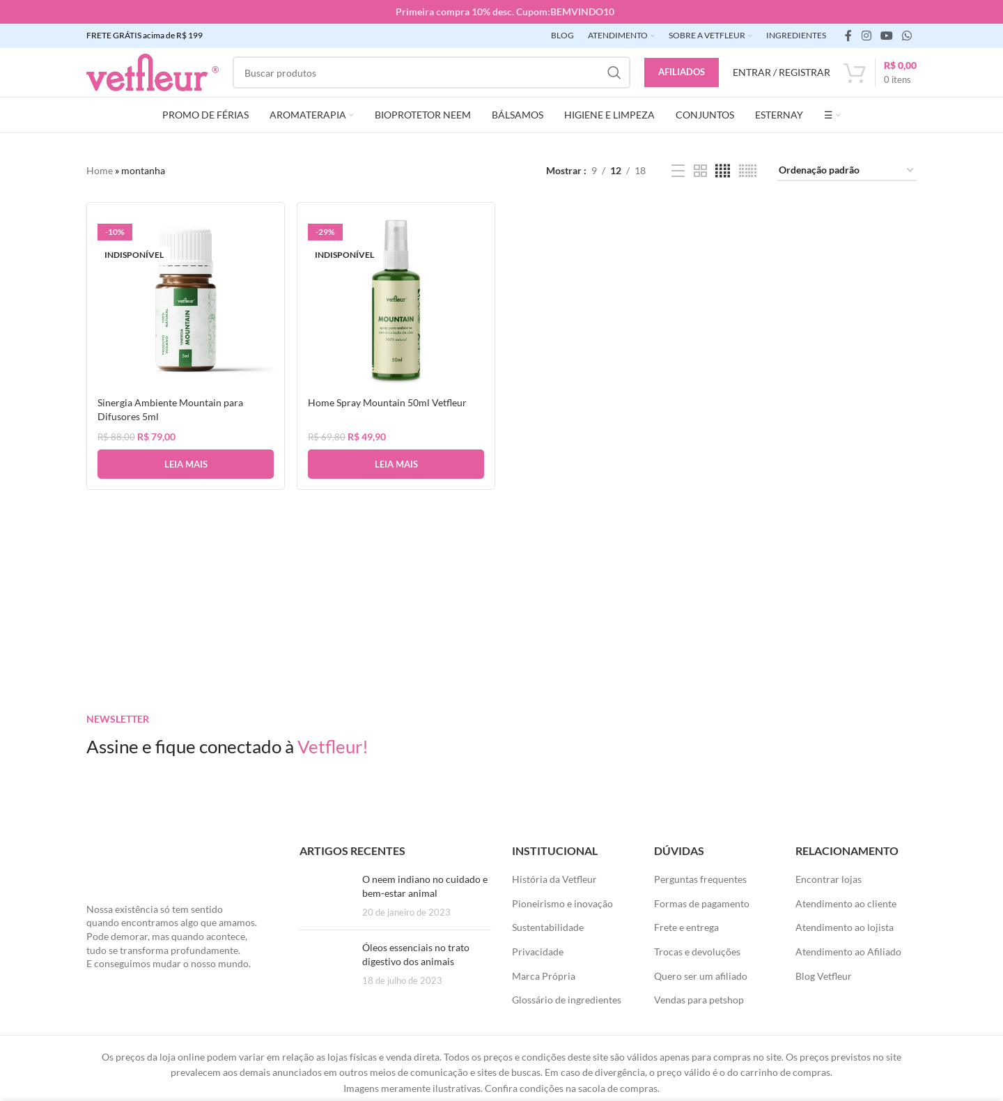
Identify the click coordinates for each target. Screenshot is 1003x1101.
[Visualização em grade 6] (747, 171)
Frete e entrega (686, 927)
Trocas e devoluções (697, 951)
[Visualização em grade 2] (700, 171)
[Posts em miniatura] (326, 895)
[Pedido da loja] (847, 171)
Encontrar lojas (828, 879)
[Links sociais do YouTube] (886, 35)
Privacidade (537, 951)
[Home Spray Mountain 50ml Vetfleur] (396, 300)
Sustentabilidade (548, 927)
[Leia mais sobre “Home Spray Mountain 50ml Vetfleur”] (396, 462)
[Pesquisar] (431, 72)
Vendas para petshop (699, 1000)
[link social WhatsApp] (907, 35)
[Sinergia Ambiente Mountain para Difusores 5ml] (185, 300)
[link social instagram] (866, 35)
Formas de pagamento (701, 903)
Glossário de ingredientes (566, 1000)
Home (99, 170)
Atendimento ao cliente (845, 903)
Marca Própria (543, 976)
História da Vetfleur (554, 879)
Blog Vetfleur (823, 976)
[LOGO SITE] (152, 71)
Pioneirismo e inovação (562, 903)
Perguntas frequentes (700, 879)
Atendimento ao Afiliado (848, 951)
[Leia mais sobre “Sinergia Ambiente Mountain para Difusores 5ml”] (185, 462)
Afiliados (681, 71)
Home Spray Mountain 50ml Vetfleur (388, 401)
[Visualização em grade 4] (722, 171)
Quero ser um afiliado (700, 976)
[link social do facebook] (848, 35)
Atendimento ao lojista (844, 927)
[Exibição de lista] (678, 171)
